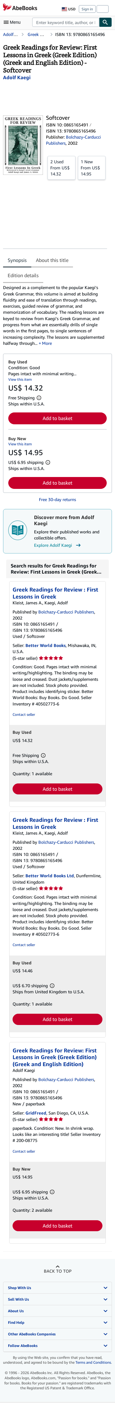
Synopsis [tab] (17, 260)
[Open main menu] (13, 22)
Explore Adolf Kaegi (58, 545)
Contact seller (24, 714)
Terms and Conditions (93, 1362)
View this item (20, 379)
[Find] (105, 22)
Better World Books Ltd (49, 875)
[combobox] (65, 22)
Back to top (57, 1271)
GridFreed (35, 1112)
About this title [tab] (52, 260)
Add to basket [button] (57, 418)
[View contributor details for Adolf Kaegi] (17, 77)
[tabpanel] (55, 315)
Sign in (87, 9)
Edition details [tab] (23, 275)
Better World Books (45, 645)
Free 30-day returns (57, 499)
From (61, 167)
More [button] (47, 343)
